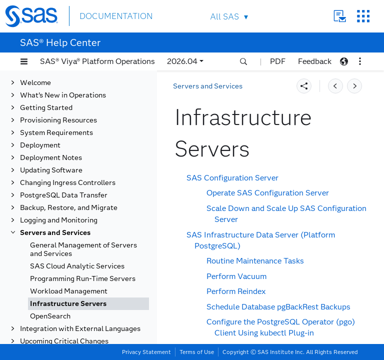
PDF (278, 61)
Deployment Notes (51, 134)
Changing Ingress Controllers (68, 158)
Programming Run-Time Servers (83, 254)
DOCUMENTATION (116, 15)
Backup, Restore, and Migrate (69, 184)
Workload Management (69, 267)
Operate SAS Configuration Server (267, 193)
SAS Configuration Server (232, 177)
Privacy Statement (146, 352)
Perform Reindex (236, 291)
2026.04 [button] (182, 61)
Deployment (40, 121)
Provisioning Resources (58, 96)
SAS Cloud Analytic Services (77, 242)
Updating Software (51, 146)
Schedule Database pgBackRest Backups (278, 307)
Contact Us (340, 16)
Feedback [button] (315, 61)
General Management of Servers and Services (83, 225)
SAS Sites (363, 16)
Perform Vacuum (236, 276)
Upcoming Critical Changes (64, 317)
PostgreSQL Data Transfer (64, 171)
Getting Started (46, 84)
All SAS (224, 17)
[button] (24, 62)
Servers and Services (55, 208)
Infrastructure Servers (68, 280)
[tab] (88, 280)
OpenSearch (50, 292)
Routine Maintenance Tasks (255, 261)
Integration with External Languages (80, 304)
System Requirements (56, 108)
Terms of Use (197, 352)
